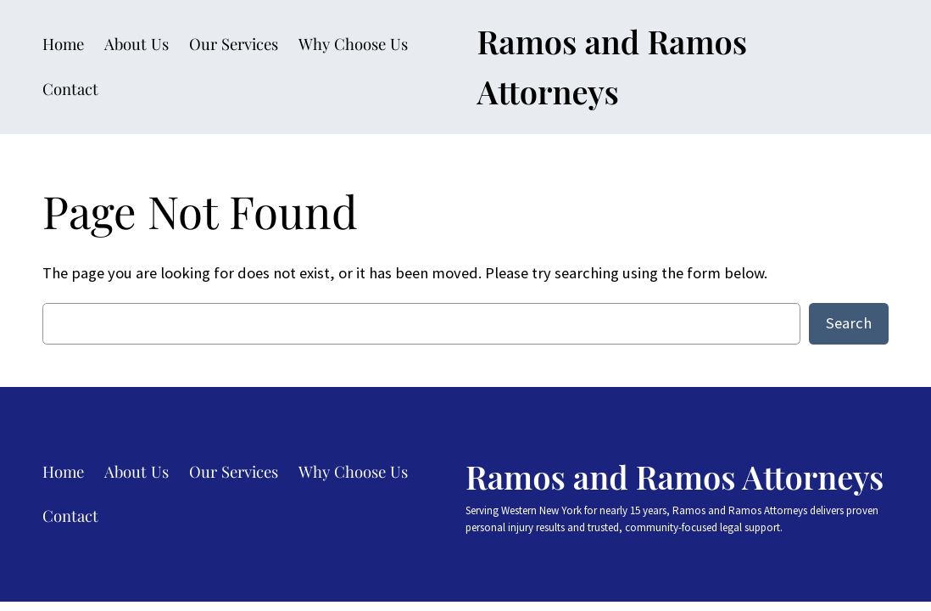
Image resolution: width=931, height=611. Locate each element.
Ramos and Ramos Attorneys (675, 476)
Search (849, 323)
